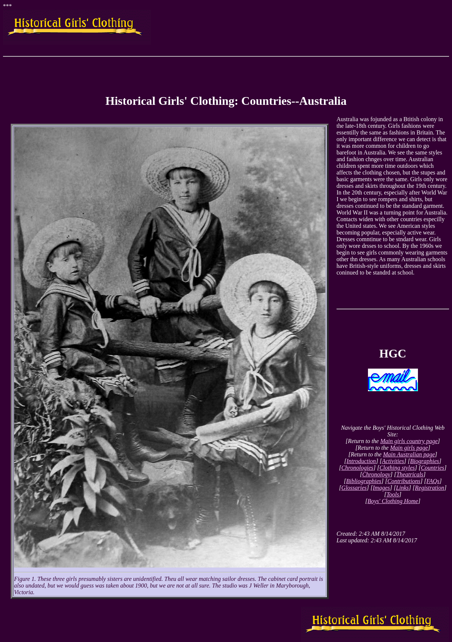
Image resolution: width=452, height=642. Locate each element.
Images (381, 488)
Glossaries (353, 488)
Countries (432, 468)
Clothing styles (397, 468)
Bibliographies (363, 481)
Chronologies (357, 468)
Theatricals (409, 474)
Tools (392, 494)
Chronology (376, 474)
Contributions (403, 481)
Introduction (361, 461)
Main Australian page (409, 454)
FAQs (432, 481)
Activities (393, 461)
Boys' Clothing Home (393, 501)
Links (402, 488)
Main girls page (409, 448)
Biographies (424, 461)
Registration (429, 488)
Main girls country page (409, 441)
